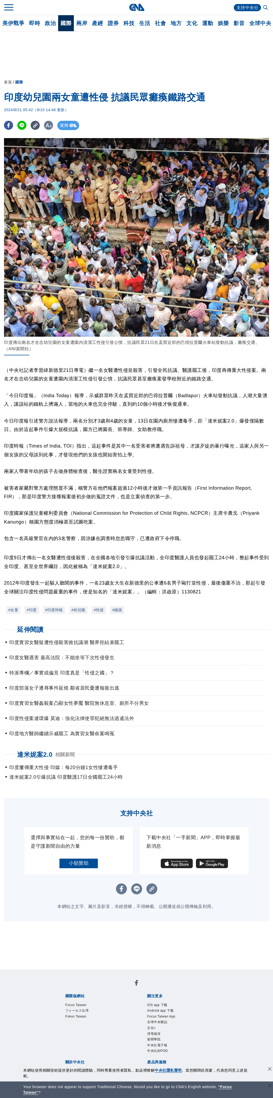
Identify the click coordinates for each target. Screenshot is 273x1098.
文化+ (151, 1028)
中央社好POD (157, 1051)
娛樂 (223, 23)
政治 (50, 23)
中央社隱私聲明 (168, 1070)
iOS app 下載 (157, 1005)
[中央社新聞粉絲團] (136, 983)
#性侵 (99, 610)
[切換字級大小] (49, 125)
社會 (160, 23)
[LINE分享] (22, 125)
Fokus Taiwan (75, 1016)
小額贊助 (79, 863)
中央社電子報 (157, 1045)
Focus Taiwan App (161, 1016)
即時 (34, 23)
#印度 (32, 610)
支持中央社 (247, 7)
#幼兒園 (78, 610)
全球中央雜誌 (157, 1022)
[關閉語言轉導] (270, 1086)
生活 (144, 23)
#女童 (13, 610)
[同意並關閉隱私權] (270, 1069)
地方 (176, 23)
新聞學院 (153, 1039)
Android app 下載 (160, 1010)
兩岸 (81, 23)
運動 (207, 23)
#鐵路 (117, 610)
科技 (128, 23)
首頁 (8, 82)
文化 (191, 23)
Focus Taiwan (75, 1005)
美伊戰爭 (13, 23)
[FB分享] (8, 125)
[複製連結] (36, 125)
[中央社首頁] (136, 7)
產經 (97, 23)
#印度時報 (54, 610)
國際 (66, 23)
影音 (239, 23)
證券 (113, 23)
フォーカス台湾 (77, 1010)
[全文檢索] (266, 8)
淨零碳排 (153, 1034)
